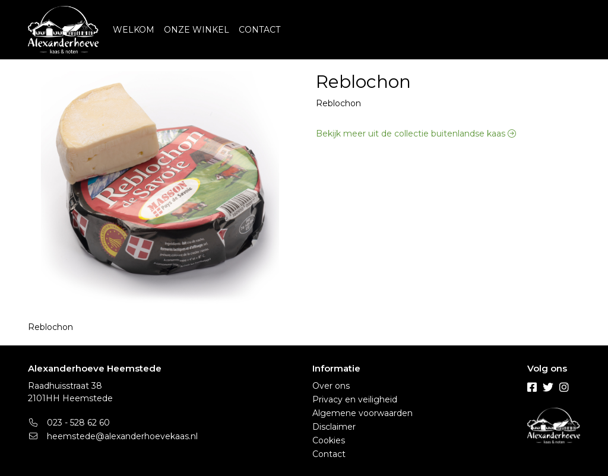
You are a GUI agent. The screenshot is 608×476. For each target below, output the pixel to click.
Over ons (331, 385)
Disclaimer (334, 426)
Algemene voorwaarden (362, 413)
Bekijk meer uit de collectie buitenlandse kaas (416, 133)
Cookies (328, 440)
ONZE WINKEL (196, 29)
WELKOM (133, 29)
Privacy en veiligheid (354, 399)
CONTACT (259, 29)
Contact (329, 454)
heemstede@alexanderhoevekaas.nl (113, 436)
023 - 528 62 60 (69, 422)
